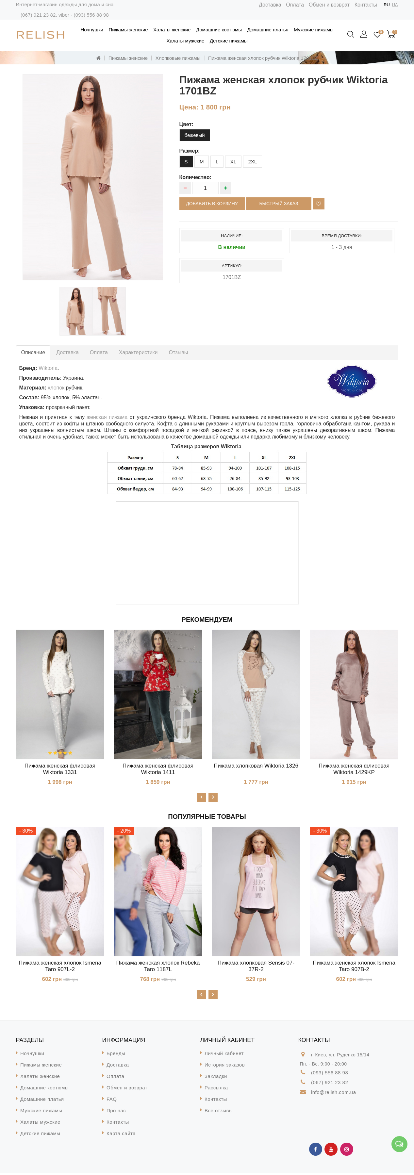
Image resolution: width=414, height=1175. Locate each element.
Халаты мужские (186, 40)
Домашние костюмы (219, 29)
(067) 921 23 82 (38, 15)
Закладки (216, 1078)
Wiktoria (48, 368)
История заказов (225, 1066)
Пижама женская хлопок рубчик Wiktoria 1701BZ (263, 58)
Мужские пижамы (313, 29)
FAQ (112, 1101)
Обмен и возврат (329, 5)
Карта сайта (121, 1135)
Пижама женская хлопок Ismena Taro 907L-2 (60, 967)
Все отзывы (219, 1112)
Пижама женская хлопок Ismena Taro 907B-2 (354, 967)
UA (395, 4)
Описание (33, 352)
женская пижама (107, 417)
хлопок (56, 387)
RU (387, 4)
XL (233, 161)
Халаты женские (171, 29)
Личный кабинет (224, 1055)
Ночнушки (92, 29)
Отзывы (178, 352)
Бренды (116, 1055)
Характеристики (138, 352)
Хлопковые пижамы (178, 58)
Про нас (116, 1112)
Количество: (195, 177)
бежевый (195, 135)
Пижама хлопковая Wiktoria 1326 (256, 766)
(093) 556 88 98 (91, 15)
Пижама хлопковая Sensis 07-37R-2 (256, 967)
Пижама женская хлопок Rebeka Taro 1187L (158, 967)
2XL (252, 161)
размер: (189, 151)
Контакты (366, 5)
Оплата (295, 5)
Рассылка (216, 1089)
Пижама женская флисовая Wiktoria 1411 (158, 769)
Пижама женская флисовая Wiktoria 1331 (60, 769)
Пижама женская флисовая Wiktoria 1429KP (354, 769)
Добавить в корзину (212, 203)
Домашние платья (268, 29)
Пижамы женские (128, 29)
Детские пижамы (229, 40)
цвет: (186, 124)
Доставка (270, 5)
